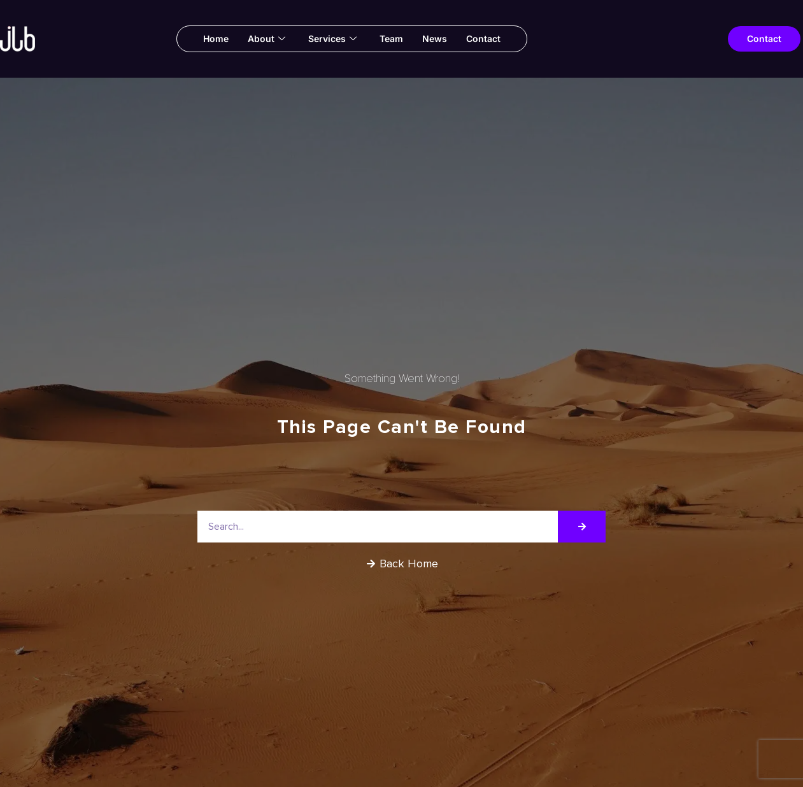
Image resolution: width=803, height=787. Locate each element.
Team (391, 38)
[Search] (582, 526)
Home (216, 38)
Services (332, 38)
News (434, 38)
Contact (483, 38)
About (266, 38)
